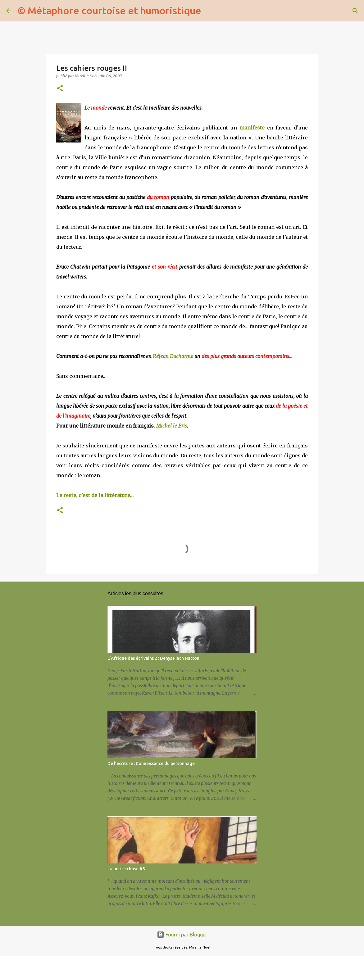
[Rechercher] (210, 10)
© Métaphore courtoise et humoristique (109, 10)
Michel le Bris (171, 426)
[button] (60, 88)
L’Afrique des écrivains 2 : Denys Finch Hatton (153, 658)
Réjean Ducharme (173, 356)
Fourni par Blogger (182, 934)
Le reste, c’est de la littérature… (95, 495)
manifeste (252, 128)
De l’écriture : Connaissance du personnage (151, 763)
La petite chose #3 (126, 868)
